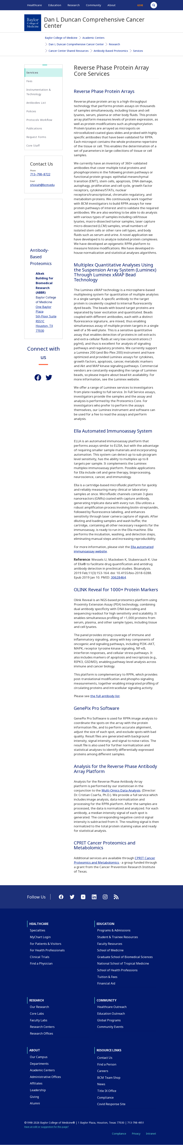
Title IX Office (106, 1091)
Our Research (39, 1007)
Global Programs (109, 1020)
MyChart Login (40, 937)
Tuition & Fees (107, 977)
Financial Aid (106, 983)
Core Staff (33, 145)
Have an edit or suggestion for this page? (46, 1126)
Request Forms (36, 137)
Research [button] (73, 5)
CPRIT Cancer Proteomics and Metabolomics (114, 860)
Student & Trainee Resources (117, 937)
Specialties (37, 930)
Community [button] (93, 5)
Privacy (136, 1133)
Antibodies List (36, 102)
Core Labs (37, 1013)
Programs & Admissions (113, 930)
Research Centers (42, 1027)
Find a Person (106, 1064)
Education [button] (54, 5)
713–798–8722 (40, 174)
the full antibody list (105, 696)
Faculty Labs (38, 1020)
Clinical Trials (39, 957)
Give (140, 5)
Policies (31, 111)
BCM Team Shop (108, 1078)
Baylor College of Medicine (61, 37)
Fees (29, 81)
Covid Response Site (111, 1104)
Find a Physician (41, 963)
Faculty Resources (109, 944)
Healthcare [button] (34, 5)
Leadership (38, 1090)
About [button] (111, 5)
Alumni (35, 1103)
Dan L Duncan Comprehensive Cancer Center (76, 44)
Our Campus (38, 1057)
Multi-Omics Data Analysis (121, 790)
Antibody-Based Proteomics (111, 51)
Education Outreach (111, 1013)
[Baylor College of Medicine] (32, 22)
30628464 (118, 577)
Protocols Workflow (39, 120)
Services (138, 51)
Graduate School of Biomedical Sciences (125, 957)
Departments (39, 1064)
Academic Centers (93, 37)
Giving (34, 1097)
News (101, 1084)
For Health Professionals (47, 950)
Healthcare (38, 924)
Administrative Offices (45, 1077)
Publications (34, 128)
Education (105, 924)
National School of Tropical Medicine (123, 963)
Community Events (110, 1027)
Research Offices (41, 1033)
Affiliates (36, 1083)
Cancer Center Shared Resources (69, 51)
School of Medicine (110, 950)
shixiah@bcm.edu (42, 185)
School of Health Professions (117, 970)
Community (106, 1000)
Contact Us (104, 1058)
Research (114, 44)
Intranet (151, 1133)
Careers (102, 1071)
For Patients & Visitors (45, 944)
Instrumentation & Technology (38, 92)
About (34, 1050)
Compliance (105, 1097)
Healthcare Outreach (112, 1007)
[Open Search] (153, 5)
